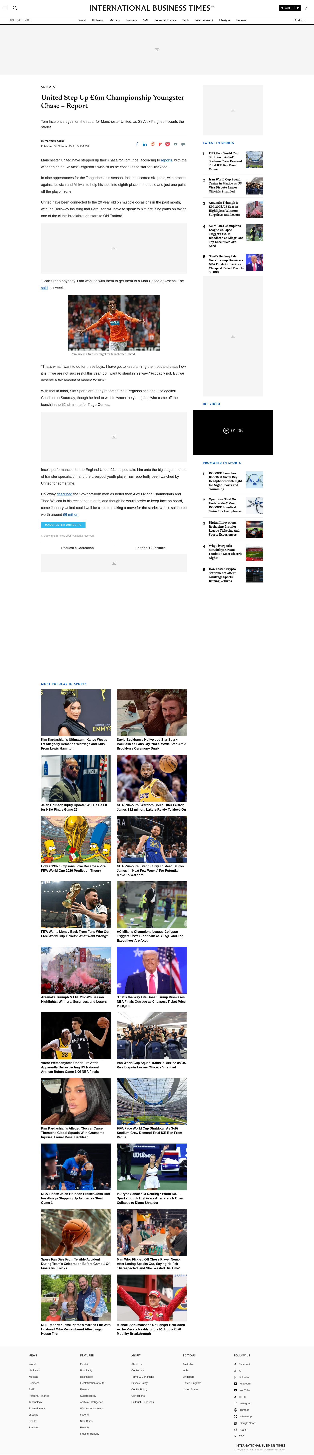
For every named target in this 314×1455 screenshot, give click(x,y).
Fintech (84, 1427)
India (185, 1370)
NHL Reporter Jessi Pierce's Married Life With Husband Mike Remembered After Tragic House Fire (76, 1329)
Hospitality (86, 1370)
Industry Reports (89, 1433)
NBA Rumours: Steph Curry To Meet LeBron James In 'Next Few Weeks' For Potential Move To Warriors (150, 871)
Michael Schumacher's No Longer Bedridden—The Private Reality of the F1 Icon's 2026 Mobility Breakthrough (151, 1329)
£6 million (70, 515)
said (44, 288)
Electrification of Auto (92, 1382)
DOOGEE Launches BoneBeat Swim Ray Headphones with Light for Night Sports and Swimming (225, 481)
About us (136, 1364)
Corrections (138, 1395)
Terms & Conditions (142, 1376)
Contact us (137, 1370)
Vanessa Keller (54, 140)
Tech (185, 20)
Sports (32, 1421)
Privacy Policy (139, 1382)
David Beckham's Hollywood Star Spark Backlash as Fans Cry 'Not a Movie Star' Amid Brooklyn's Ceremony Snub (151, 744)
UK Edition (299, 20)
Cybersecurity (88, 1395)
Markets (115, 20)
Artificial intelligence (91, 1402)
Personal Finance (165, 20)
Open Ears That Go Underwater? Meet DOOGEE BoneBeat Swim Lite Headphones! (226, 505)
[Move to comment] (183, 144)
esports (84, 1414)
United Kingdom (192, 1382)
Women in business (91, 1408)
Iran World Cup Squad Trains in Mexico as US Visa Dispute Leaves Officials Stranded (225, 185)
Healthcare (86, 1376)
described (64, 494)
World (82, 20)
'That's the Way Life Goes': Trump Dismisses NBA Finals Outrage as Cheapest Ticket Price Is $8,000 (151, 1002)
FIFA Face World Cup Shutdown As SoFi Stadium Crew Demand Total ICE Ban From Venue (149, 1133)
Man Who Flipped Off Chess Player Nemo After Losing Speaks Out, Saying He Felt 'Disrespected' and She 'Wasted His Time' (148, 1264)
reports (166, 160)
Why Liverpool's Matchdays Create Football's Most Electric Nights (225, 552)
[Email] (175, 144)
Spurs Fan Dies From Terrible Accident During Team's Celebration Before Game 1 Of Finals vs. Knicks (75, 1264)
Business (131, 20)
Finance (84, 1389)
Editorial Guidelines (150, 548)
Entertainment (204, 20)
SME (146, 20)
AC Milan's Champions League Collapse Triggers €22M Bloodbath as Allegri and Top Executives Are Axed (150, 936)
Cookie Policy (139, 1389)
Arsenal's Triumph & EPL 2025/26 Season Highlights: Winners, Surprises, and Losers (224, 209)
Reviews (241, 20)
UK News (98, 20)
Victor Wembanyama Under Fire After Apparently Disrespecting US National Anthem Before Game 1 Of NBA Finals (70, 1067)
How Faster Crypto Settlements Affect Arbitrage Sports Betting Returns (222, 575)
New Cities (86, 1421)
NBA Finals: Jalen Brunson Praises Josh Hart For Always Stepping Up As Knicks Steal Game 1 (75, 1198)
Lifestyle (224, 20)
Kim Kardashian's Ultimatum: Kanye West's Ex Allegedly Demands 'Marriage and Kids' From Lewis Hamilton (74, 744)
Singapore (188, 1376)
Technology (35, 1402)
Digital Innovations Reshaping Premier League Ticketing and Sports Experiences (224, 528)
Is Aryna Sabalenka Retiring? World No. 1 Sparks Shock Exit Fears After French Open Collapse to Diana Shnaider (150, 1198)
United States (190, 1389)
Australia (188, 1364)
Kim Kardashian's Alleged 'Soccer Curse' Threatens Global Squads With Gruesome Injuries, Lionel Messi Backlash (72, 1133)
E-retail (84, 1364)
